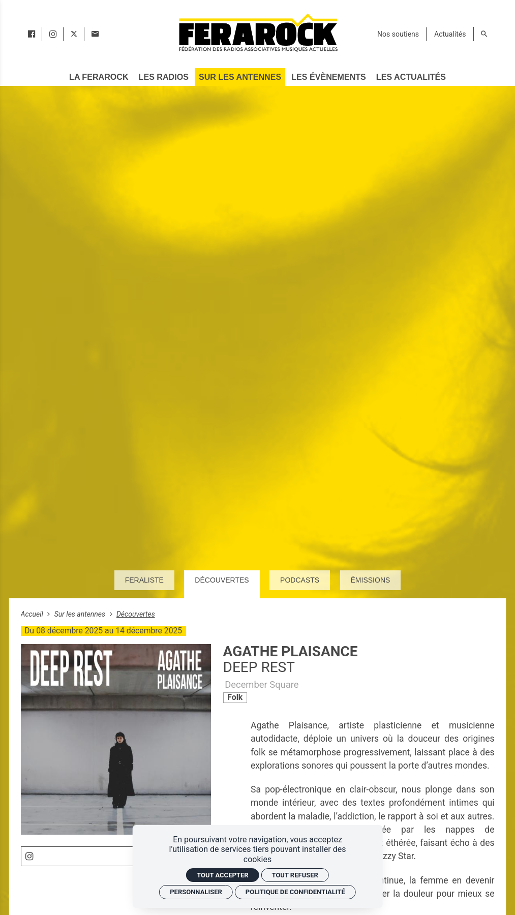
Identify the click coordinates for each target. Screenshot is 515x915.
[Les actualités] (411, 77)
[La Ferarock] (98, 77)
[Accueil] (257, 32)
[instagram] (53, 34)
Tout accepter (222, 875)
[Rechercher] (484, 34)
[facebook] (31, 34)
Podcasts (299, 580)
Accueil (33, 614)
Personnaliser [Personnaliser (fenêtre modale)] (196, 892)
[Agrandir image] (116, 739)
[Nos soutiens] (398, 34)
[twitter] (74, 34)
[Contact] (95, 34)
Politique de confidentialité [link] (295, 892)
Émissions (370, 580)
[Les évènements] (328, 77)
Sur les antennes (80, 614)
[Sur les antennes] (240, 77)
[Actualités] (450, 34)
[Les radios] (164, 77)
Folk (235, 697)
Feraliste (144, 580)
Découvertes (222, 580)
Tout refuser (295, 875)
